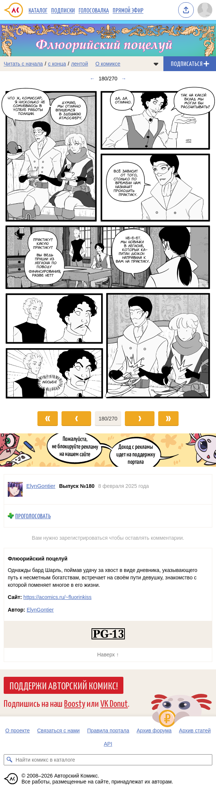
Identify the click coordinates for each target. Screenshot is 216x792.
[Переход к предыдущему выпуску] (27, 245)
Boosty (74, 703)
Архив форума (154, 730)
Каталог (38, 10)
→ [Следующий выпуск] (123, 78)
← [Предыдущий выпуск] (92, 78)
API (108, 744)
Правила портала (108, 730)
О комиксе (107, 64)
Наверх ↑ (108, 655)
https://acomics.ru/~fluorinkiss (57, 597)
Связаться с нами (58, 730)
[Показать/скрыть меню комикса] (156, 63)
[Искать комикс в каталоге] (9, 760)
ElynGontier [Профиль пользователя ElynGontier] (40, 486)
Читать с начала (23, 64)
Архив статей (195, 730)
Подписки (63, 10)
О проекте (17, 730)
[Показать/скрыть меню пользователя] (205, 10)
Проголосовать (33, 516)
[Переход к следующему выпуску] (108, 245)
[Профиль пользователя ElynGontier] (15, 489)
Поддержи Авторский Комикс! (63, 685)
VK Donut (114, 703)
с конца (57, 64)
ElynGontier (40, 610)
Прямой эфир (128, 10)
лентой (79, 64)
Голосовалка (94, 10)
